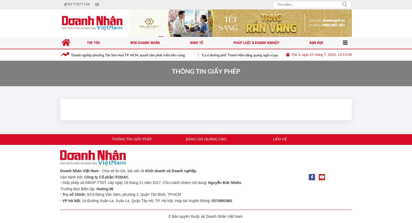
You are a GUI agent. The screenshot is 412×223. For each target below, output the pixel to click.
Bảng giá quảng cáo (206, 139)
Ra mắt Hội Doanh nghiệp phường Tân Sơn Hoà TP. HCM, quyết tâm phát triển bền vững (123, 55)
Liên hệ (280, 139)
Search (344, 4)
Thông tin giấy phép (132, 139)
